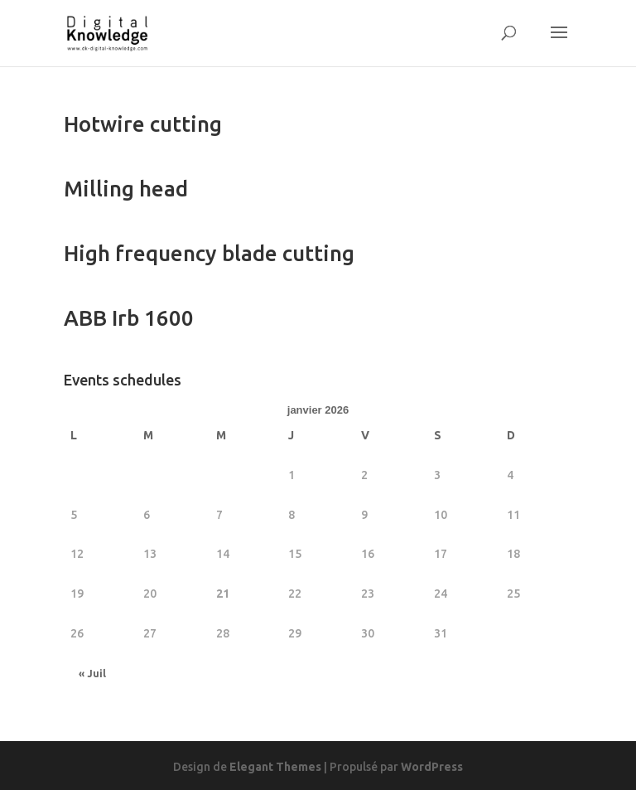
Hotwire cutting (143, 124)
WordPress (432, 766)
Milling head (126, 189)
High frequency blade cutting (209, 253)
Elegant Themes (275, 766)
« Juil (92, 673)
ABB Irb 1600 (129, 318)
